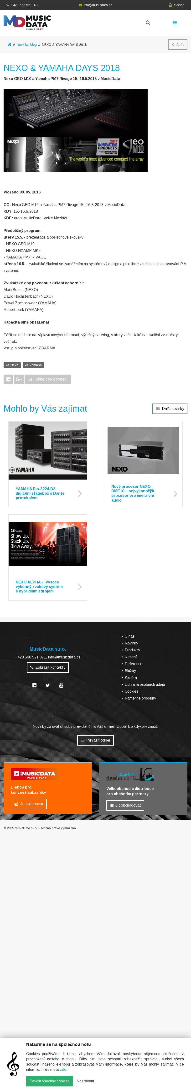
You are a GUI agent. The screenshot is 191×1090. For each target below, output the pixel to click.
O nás (129, 636)
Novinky (131, 643)
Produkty (132, 650)
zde (63, 1069)
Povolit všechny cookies (50, 1081)
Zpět (177, 44)
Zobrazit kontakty (47, 667)
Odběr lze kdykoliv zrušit (137, 726)
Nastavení (85, 1081)
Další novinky (170, 409)
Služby (130, 671)
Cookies (131, 691)
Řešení (131, 657)
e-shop (176, 5)
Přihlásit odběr (95, 740)
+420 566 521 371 (22, 5)
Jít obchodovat (125, 805)
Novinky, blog (27, 45)
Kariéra (131, 678)
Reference (133, 664)
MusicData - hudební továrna (27, 22)
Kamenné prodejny (140, 698)
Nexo (12, 365)
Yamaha (33, 365)
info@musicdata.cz (95, 5)
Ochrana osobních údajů (145, 684)
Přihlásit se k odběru (47, 379)
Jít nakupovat (28, 804)
